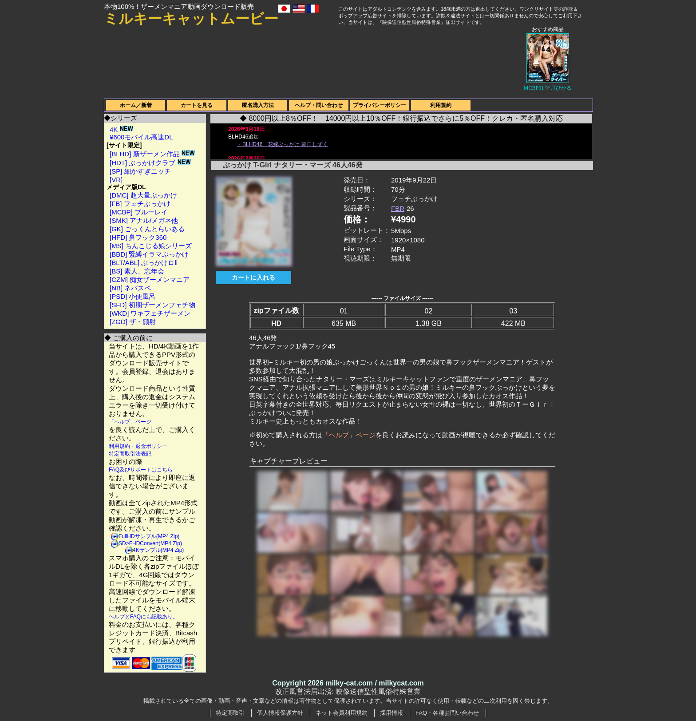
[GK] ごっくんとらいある (147, 229)
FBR (397, 208)
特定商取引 (230, 712)
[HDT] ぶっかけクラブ (150, 162)
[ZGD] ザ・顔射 (133, 321)
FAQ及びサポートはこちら (141, 470)
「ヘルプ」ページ (130, 422)
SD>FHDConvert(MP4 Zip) (150, 543)
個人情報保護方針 (280, 712)
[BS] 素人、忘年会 (137, 271)
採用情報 (391, 712)
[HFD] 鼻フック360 (138, 237)
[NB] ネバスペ (130, 288)
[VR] (116, 179)
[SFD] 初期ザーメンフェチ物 (152, 305)
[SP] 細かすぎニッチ (140, 171)
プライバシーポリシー (379, 105)
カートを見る (197, 105)
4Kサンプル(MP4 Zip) (158, 550)
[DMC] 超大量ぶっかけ (143, 195)
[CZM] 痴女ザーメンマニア (150, 279)
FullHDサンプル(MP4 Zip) (149, 536)
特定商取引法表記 (130, 454)
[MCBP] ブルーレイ (139, 212)
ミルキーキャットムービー (191, 19)
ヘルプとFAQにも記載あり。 (143, 617)
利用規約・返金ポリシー (138, 446)
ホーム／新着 (136, 105)
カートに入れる (253, 277)
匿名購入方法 (258, 105)
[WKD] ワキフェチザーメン (150, 313)
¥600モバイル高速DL (141, 137)
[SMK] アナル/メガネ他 (144, 220)
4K (121, 129)
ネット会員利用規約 (342, 712)
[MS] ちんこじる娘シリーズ (151, 246)
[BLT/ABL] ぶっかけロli (144, 262)
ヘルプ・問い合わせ (319, 105)
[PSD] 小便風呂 (132, 296)
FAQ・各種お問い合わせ (447, 712)
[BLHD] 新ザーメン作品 (152, 154)
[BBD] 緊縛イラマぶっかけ (149, 254)
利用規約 (440, 105)
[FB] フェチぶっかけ (140, 203)
